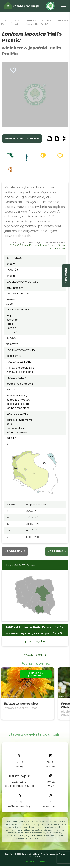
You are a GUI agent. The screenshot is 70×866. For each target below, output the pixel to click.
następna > (57, 551)
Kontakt (28, 861)
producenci (66, 275)
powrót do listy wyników (21, 138)
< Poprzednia (14, 551)
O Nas (43, 861)
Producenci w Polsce (19, 564)
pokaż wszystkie (35, 641)
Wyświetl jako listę (35, 654)
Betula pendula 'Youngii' (19, 785)
